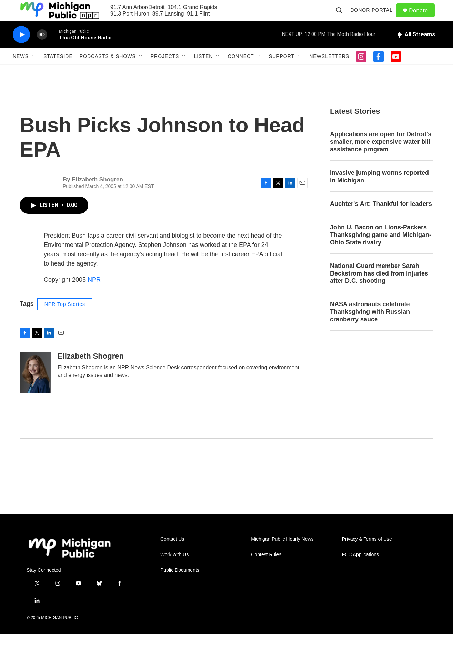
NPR (94, 295)
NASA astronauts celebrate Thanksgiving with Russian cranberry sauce (370, 327)
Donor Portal (374, 18)
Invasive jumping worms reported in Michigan (379, 192)
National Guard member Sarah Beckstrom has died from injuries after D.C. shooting (379, 289)
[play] (21, 50)
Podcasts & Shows (108, 71)
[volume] (42, 50)
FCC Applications (360, 570)
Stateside (58, 71)
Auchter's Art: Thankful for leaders (381, 219)
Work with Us (174, 570)
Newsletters (329, 71)
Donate (422, 18)
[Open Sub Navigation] (34, 71)
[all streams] (415, 50)
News (21, 71)
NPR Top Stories (64, 319)
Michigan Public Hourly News (282, 554)
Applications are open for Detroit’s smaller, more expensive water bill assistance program (380, 157)
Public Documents (179, 585)
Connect (241, 71)
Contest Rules (266, 570)
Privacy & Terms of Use (367, 554)
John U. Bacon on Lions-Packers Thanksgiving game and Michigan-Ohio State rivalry (380, 250)
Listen (203, 71)
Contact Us (172, 554)
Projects (165, 71)
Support (281, 71)
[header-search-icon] (342, 18)
